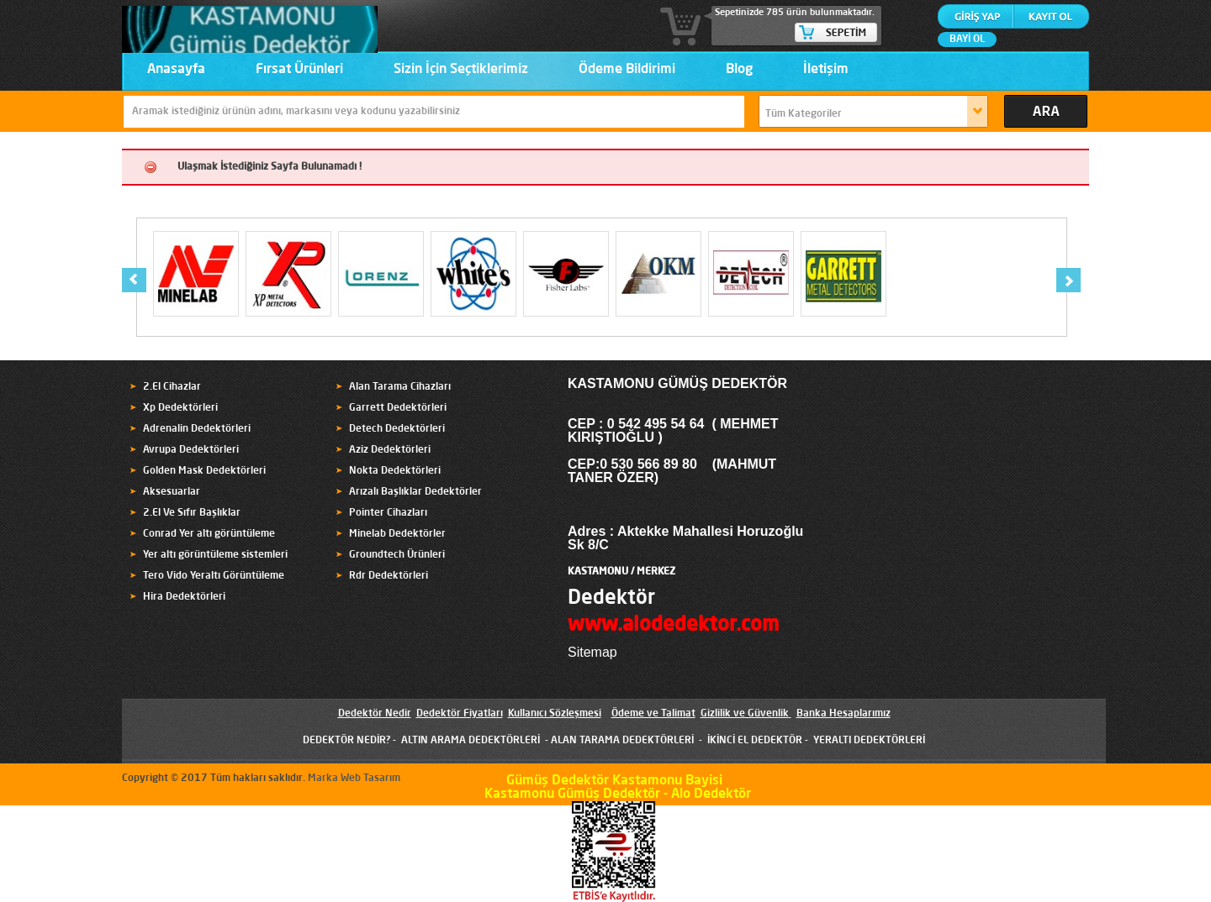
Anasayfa (176, 69)
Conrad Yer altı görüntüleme (209, 534)
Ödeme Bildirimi (627, 69)
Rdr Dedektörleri (388, 576)
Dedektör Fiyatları (459, 714)
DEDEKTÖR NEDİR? (346, 741)
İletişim (826, 69)
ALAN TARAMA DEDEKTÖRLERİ (622, 741)
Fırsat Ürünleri (299, 69)
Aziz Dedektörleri (390, 450)
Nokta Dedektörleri (395, 471)
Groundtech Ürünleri (397, 555)
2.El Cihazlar (172, 387)
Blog (739, 69)
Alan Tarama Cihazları (400, 387)
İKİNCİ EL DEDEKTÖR (754, 741)
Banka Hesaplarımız (843, 714)
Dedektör (611, 599)
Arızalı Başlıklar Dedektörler (415, 492)
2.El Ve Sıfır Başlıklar (192, 513)
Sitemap (592, 652)
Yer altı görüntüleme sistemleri (215, 555)
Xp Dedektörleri (180, 408)
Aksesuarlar (171, 492)
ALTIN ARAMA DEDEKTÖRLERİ (470, 741)
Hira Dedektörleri (184, 597)
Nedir (397, 714)
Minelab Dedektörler (397, 534)
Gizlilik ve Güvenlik (745, 714)
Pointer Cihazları (388, 513)
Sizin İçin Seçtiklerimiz (461, 69)
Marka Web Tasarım (354, 779)
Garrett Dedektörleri (398, 408)
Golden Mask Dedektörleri (204, 471)
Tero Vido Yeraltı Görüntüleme (213, 576)
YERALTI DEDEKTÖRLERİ (869, 741)
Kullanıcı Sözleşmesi (554, 714)
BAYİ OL (967, 39)
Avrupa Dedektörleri (191, 450)
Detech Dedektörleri (397, 429)
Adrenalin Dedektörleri (197, 429)
